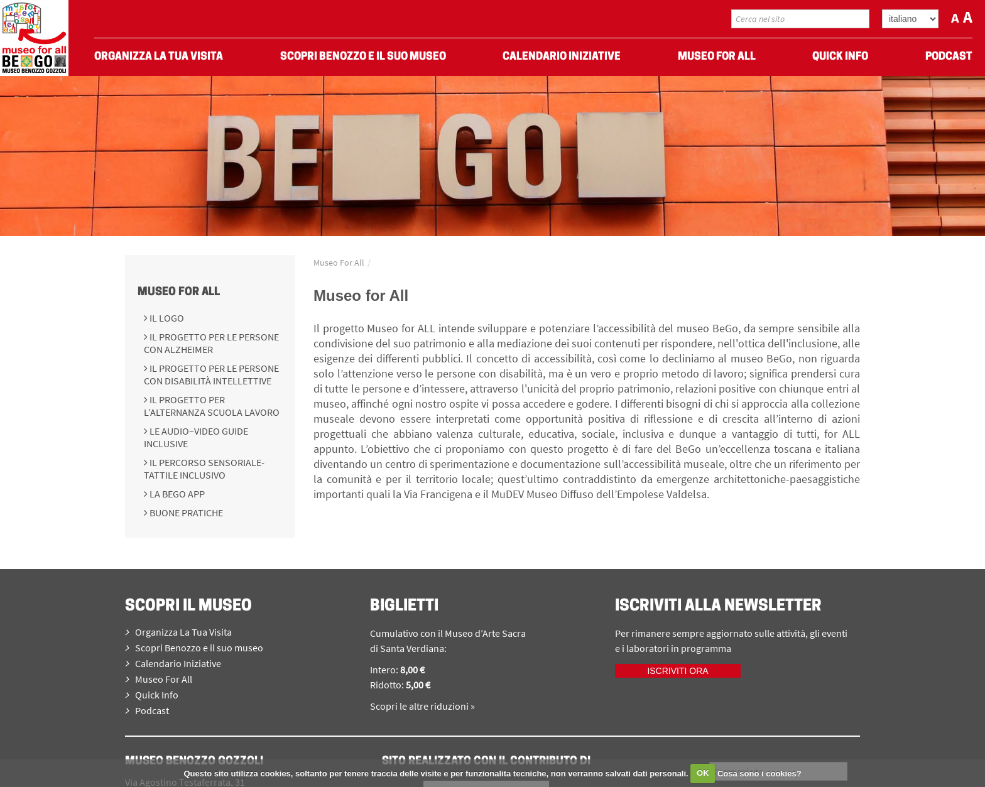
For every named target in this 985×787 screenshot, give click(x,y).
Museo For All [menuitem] (717, 57)
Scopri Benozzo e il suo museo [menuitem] (363, 57)
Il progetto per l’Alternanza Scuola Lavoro (212, 405)
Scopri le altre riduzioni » (422, 706)
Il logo (166, 318)
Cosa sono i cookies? (759, 773)
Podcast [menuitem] (948, 57)
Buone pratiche (185, 512)
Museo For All (179, 292)
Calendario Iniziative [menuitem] (562, 57)
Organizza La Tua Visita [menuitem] (158, 57)
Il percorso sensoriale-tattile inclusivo (204, 468)
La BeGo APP (176, 493)
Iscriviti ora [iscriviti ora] (677, 671)
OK (703, 773)
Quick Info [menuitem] (840, 57)
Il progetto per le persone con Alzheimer (211, 343)
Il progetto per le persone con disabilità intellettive (211, 374)
